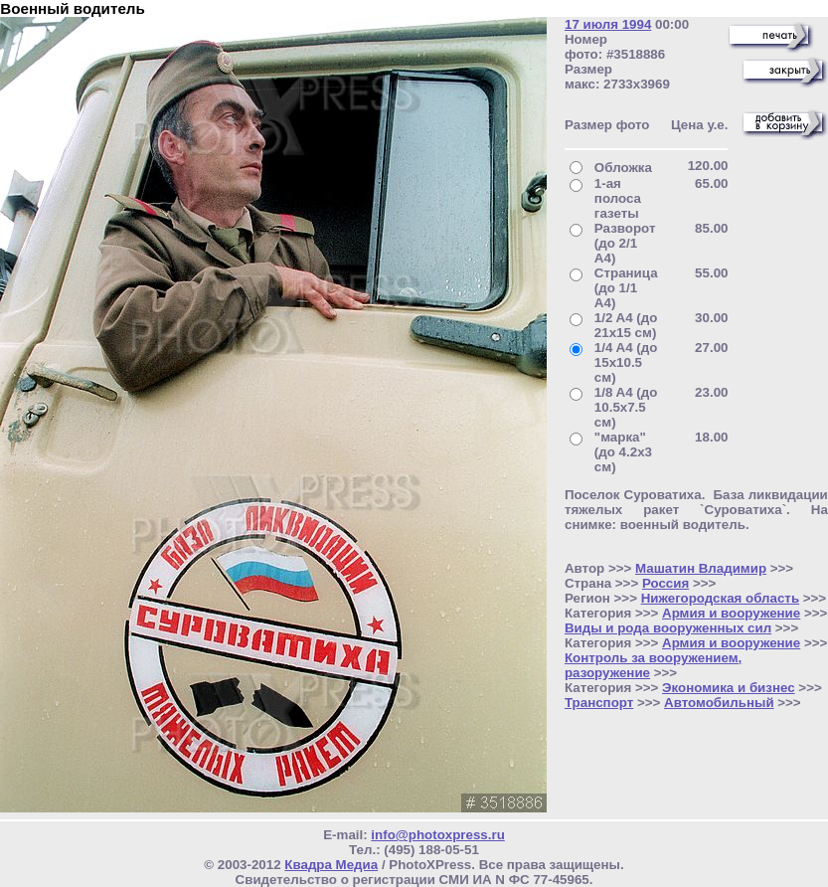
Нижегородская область (720, 598)
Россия (665, 583)
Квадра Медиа (331, 864)
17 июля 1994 (608, 24)
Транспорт (599, 702)
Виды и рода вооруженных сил (668, 628)
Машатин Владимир (700, 568)
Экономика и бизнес (728, 687)
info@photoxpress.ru (437, 834)
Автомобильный (719, 702)
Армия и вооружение (731, 613)
